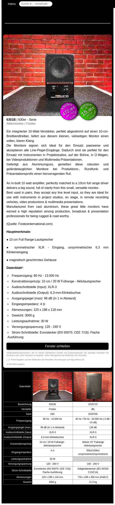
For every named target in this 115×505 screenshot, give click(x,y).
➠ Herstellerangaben (15, 364)
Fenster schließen (57, 346)
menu (12, 3)
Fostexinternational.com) (35, 224)
